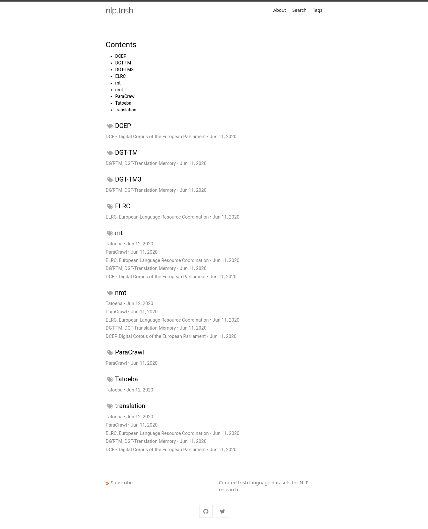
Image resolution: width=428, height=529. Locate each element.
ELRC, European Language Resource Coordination (157, 217)
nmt (119, 89)
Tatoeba (123, 103)
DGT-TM (123, 62)
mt (118, 83)
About (279, 10)
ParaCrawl (125, 96)
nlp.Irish (119, 10)
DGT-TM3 (124, 69)
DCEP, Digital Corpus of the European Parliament (156, 136)
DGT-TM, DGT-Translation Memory (141, 163)
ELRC (120, 76)
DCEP (121, 56)
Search (299, 10)
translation (125, 109)
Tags (318, 10)
